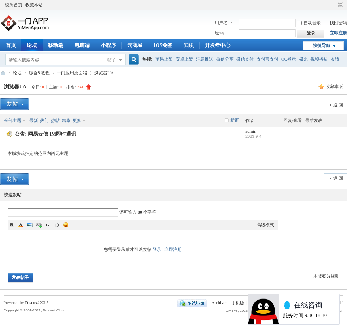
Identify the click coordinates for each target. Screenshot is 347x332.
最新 (33, 120)
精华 (66, 120)
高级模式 (265, 224)
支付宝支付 (267, 59)
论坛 (32, 45)
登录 (157, 249)
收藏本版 (334, 86)
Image (29, 224)
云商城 (134, 45)
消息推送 (204, 59)
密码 (219, 32)
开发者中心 (217, 45)
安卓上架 (184, 59)
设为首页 (13, 5)
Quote (47, 224)
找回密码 (338, 22)
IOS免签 (163, 45)
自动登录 (309, 22)
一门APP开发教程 (3, 73)
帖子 (111, 59)
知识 (189, 45)
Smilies (65, 224)
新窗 (234, 120)
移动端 (55, 45)
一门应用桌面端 (72, 72)
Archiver (219, 302)
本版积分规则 (326, 276)
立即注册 (338, 32)
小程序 (108, 45)
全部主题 (12, 120)
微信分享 (225, 59)
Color (20, 224)
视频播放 (319, 59)
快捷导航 (321, 45)
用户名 (221, 22)
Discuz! (32, 302)
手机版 (237, 302)
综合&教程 (39, 72)
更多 (77, 120)
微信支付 (245, 59)
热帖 (55, 120)
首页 (11, 45)
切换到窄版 (339, 5)
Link (38, 224)
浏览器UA (15, 86)
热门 (44, 120)
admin (250, 131)
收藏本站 (34, 5)
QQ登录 (288, 59)
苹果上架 (164, 59)
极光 (303, 59)
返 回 (338, 105)
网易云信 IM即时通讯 (52, 134)
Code (56, 224)
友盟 (335, 59)
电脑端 (82, 45)
